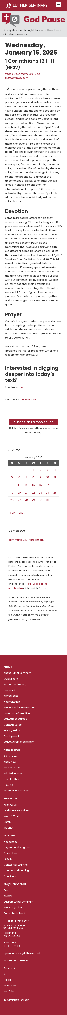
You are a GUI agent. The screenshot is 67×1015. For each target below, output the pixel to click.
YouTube (9, 991)
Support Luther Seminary (18, 901)
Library (7, 822)
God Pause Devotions (16, 810)
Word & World (12, 816)
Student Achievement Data (20, 707)
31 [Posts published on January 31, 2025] (47, 500)
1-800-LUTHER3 (12, 946)
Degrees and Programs (17, 847)
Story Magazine (13, 907)
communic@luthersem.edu (26, 540)
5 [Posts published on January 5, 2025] (12, 477)
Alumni (8, 896)
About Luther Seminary (17, 673)
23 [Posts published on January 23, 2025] (40, 493)
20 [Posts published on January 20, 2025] (19, 493)
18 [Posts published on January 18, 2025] (55, 485)
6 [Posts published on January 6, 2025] (19, 477)
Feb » (21, 513)
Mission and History (15, 684)
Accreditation (12, 701)
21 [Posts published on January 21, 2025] (26, 493)
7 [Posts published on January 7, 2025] (26, 477)
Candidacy (10, 876)
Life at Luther (11, 779)
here (22, 387)
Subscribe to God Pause (33, 422)
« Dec (12, 513)
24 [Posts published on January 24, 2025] (47, 493)
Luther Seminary (29, 5)
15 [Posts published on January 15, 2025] (33, 485)
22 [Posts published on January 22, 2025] (33, 493)
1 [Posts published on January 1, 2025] (33, 470)
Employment (11, 736)
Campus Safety (13, 724)
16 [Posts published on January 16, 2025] (40, 485)
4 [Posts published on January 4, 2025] (55, 470)
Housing (8, 785)
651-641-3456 (12, 936)
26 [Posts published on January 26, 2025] (12, 500)
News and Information (17, 713)
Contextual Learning (16, 864)
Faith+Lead (10, 804)
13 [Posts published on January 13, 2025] (19, 485)
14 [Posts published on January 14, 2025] (26, 485)
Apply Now (10, 762)
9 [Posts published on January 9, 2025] (40, 477)
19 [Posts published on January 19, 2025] (12, 493)
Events (8, 890)
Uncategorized (30, 399)
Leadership (10, 690)
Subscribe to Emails (15, 913)
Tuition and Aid (12, 767)
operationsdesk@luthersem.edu (22, 953)
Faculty (8, 859)
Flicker (7, 980)
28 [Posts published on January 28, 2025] (26, 500)
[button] (58, 4)
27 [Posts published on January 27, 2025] (19, 500)
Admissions (10, 756)
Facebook (9, 968)
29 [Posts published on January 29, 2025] (33, 500)
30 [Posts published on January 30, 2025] (40, 500)
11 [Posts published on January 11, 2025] (55, 477)
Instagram (10, 985)
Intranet (8, 827)
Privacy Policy (12, 730)
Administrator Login (18, 1000)
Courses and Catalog (16, 870)
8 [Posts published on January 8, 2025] (33, 477)
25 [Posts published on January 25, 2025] (55, 493)
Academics (10, 841)
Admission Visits (13, 773)
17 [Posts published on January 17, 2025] (47, 485)
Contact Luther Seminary (19, 742)
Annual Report (12, 696)
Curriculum (10, 853)
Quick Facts (11, 678)
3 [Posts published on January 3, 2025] (47, 470)
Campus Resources (15, 719)
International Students (17, 790)
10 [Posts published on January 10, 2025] (47, 477)
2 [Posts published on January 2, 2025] (40, 470)
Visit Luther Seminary (16, 960)
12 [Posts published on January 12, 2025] (12, 485)
